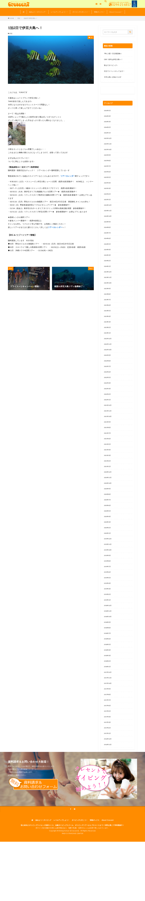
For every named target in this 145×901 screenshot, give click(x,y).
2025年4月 (108, 187)
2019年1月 (108, 628)
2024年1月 (108, 275)
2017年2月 (108, 763)
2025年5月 (108, 181)
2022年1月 (108, 416)
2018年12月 (108, 633)
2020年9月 (108, 510)
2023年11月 (108, 287)
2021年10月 (108, 434)
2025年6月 (108, 175)
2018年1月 (108, 698)
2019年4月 (108, 610)
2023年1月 (108, 346)
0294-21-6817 (121, 4)
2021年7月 (108, 451)
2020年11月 (108, 498)
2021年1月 (108, 487)
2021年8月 (108, 445)
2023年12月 (108, 281)
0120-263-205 (110, 91)
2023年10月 (108, 293)
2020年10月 (108, 504)
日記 (18, 18)
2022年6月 (108, 387)
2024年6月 (108, 246)
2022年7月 (108, 381)
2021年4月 (108, 469)
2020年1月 (108, 557)
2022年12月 (108, 352)
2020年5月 (108, 534)
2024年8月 (108, 234)
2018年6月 (108, 669)
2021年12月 (108, 422)
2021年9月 (108, 440)
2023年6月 (108, 316)
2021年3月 (108, 475)
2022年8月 (108, 375)
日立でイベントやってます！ (114, 71)
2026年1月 (108, 134)
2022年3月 (108, 404)
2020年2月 (108, 551)
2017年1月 (108, 769)
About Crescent (115, 12)
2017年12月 (108, 704)
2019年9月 (108, 581)
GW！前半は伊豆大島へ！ (113, 59)
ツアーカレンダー (67, 176)
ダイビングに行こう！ (80, 12)
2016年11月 (108, 780)
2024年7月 (108, 240)
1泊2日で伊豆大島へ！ (30, 18)
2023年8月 (108, 305)
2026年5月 (108, 111)
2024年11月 (108, 216)
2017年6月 (108, 739)
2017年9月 (108, 722)
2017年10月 (108, 716)
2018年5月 (108, 675)
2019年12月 (108, 563)
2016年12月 (108, 774)
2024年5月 (108, 252)
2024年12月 (108, 211)
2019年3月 (108, 616)
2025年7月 (108, 169)
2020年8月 (108, 516)
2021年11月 (108, 428)
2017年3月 (108, 757)
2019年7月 (108, 592)
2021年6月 (108, 457)
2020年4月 (108, 539)
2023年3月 (108, 334)
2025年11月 (108, 146)
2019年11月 (108, 569)
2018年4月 (108, 680)
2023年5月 (108, 322)
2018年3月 (108, 686)
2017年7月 (108, 733)
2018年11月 (108, 639)
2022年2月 (108, 410)
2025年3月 (108, 193)
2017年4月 (108, 751)
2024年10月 (108, 222)
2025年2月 (108, 199)
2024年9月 (108, 228)
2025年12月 (108, 140)
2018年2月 (108, 692)
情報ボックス (99, 12)
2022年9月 (108, 369)
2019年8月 (108, 586)
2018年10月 (108, 645)
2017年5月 (108, 745)
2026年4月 (108, 117)
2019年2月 (108, 622)
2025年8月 (108, 164)
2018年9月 (108, 651)
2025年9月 (108, 158)
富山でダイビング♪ (110, 65)
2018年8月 (108, 657)
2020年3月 (108, 545)
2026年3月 (108, 122)
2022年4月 (108, 399)
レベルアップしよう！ (59, 12)
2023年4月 (108, 328)
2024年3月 (108, 263)
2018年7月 (108, 663)
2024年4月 (108, 258)
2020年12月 (108, 492)
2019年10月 (108, 575)
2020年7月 (108, 522)
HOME (12, 18)
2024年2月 (108, 269)
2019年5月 (108, 604)
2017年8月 (108, 727)
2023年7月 (108, 310)
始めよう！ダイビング (37, 12)
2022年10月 (108, 363)
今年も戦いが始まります (112, 77)
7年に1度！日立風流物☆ (113, 53)
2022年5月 (108, 393)
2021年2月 (108, 481)
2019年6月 (108, 598)
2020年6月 (108, 528)
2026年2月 (108, 128)
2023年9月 (108, 299)
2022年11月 (108, 357)
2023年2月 (108, 340)
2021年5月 (108, 463)
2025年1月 (108, 205)
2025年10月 (108, 152)
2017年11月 (108, 710)
